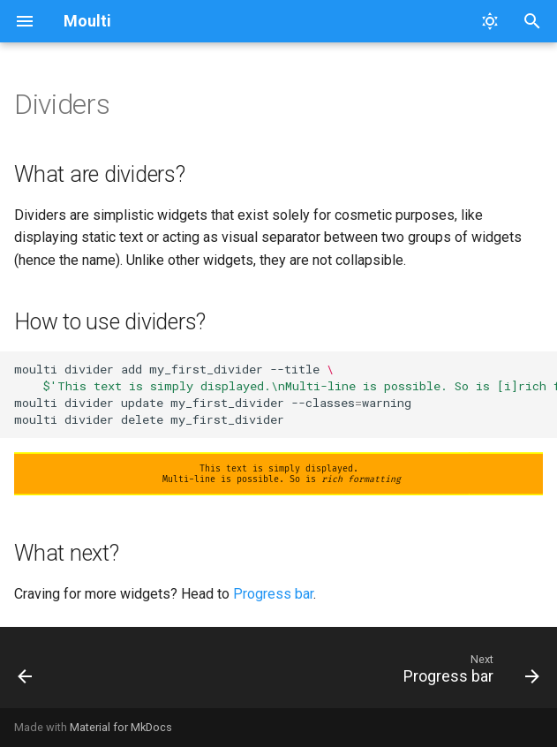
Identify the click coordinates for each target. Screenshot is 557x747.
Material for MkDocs (121, 727)
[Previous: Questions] (26, 673)
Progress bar (273, 593)
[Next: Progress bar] (467, 673)
